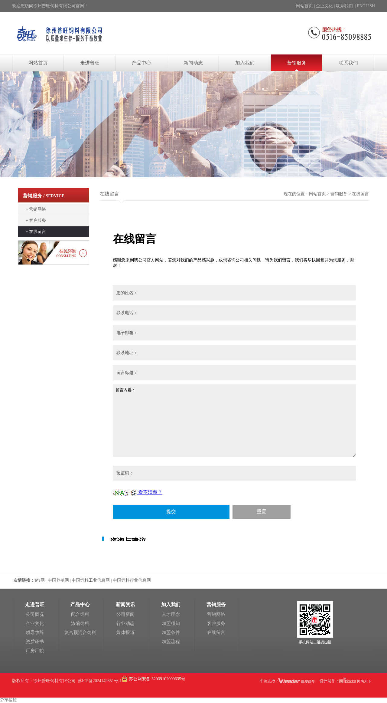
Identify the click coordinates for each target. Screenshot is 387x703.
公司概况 (35, 614)
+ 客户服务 (36, 220)
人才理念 (171, 614)
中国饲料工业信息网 (91, 580)
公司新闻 (125, 614)
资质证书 (35, 641)
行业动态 (125, 623)
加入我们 (245, 62)
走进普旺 (89, 62)
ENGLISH (366, 6)
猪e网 (39, 580)
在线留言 (216, 632)
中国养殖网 (59, 580)
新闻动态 (193, 62)
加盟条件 (171, 632)
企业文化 (324, 6)
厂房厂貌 (35, 650)
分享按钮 (8, 700)
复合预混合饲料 (80, 632)
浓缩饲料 (80, 623)
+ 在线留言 (36, 231)
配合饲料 (80, 614)
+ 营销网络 (36, 209)
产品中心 (141, 62)
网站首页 (304, 6)
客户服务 (216, 623)
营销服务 (296, 62)
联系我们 (344, 6)
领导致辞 (35, 632)
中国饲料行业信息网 (132, 580)
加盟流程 (171, 641)
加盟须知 (171, 623)
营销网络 (216, 614)
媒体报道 (125, 632)
